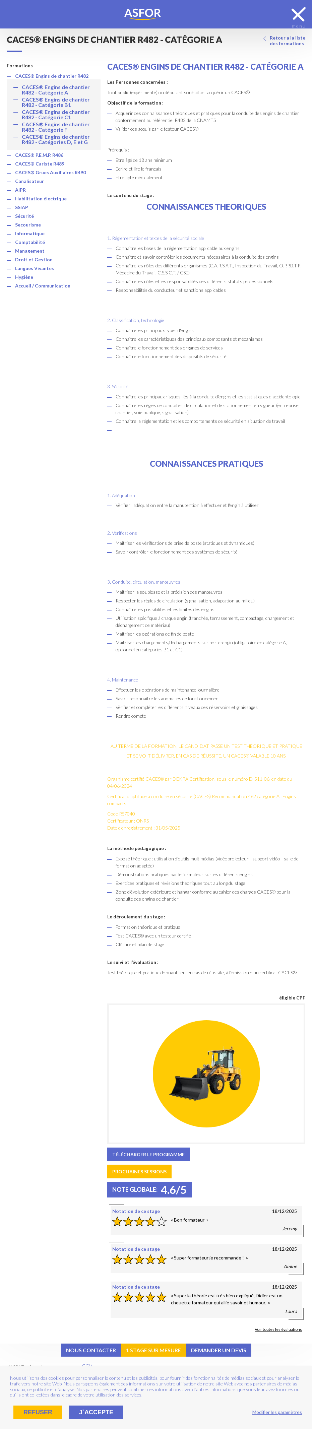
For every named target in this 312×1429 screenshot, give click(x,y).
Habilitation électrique (41, 198)
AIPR (20, 190)
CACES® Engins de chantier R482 (51, 76)
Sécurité (24, 216)
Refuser (37, 1412)
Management (30, 251)
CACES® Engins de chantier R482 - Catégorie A (56, 89)
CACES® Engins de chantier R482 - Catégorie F (56, 127)
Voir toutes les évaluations (278, 1329)
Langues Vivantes (34, 268)
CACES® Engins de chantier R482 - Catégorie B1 (56, 102)
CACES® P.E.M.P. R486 (39, 155)
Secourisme (28, 225)
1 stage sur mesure (153, 1350)
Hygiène (24, 277)
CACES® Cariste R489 (39, 164)
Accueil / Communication (42, 285)
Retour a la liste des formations (287, 40)
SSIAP (21, 207)
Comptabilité (30, 242)
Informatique (30, 233)
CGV (87, 1366)
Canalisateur (29, 181)
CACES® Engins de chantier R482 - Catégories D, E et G (56, 139)
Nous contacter (91, 1350)
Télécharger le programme (148, 1154)
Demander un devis (218, 1350)
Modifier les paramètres (277, 1412)
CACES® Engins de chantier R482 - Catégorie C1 (56, 114)
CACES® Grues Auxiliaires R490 (50, 172)
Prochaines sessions (139, 1171)
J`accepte (96, 1412)
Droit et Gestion (34, 259)
